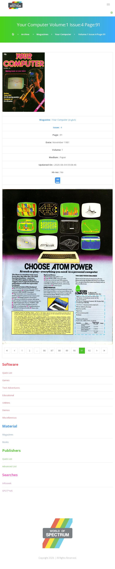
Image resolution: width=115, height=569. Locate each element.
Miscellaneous (9, 417)
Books (5, 441)
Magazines (42, 34)
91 (82, 350)
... (37, 350)
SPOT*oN (7, 490)
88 (59, 350)
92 (89, 350)
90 (74, 350)
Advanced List (9, 466)
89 (67, 350)
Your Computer (63, 34)
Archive (25, 34)
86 (44, 350)
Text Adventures (11, 387)
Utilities (6, 402)
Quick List (7, 372)
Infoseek (6, 483)
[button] (112, 12)
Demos (6, 410)
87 (52, 350)
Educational (8, 395)
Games (6, 380)
